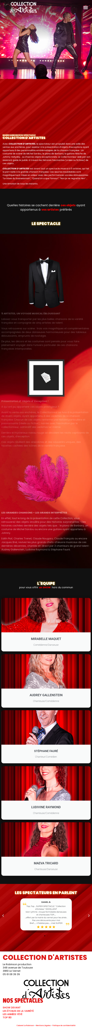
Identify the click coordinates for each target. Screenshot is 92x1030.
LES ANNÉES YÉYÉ (12, 1014)
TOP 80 (7, 1017)
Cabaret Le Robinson (25, 1025)
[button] (85, 7)
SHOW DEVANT (12, 1007)
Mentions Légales (43, 1025)
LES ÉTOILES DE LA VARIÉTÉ (18, 1011)
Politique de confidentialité (64, 1025)
